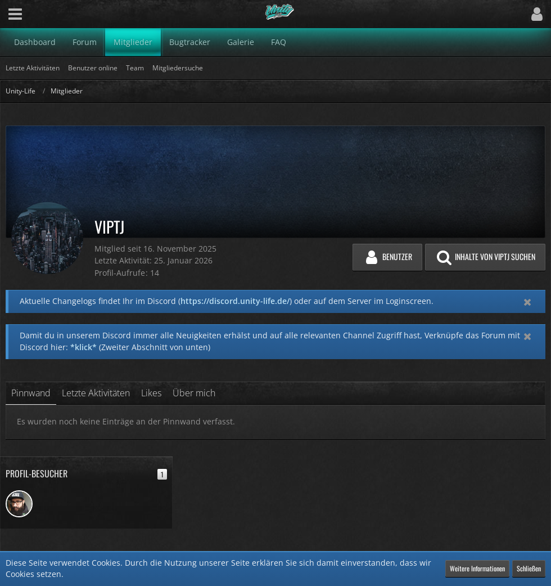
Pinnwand (31, 393)
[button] (15, 14)
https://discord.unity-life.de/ (235, 301)
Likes (151, 393)
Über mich (194, 393)
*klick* (83, 347)
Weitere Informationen (477, 568)
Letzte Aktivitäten (96, 393)
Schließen (529, 568)
